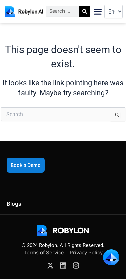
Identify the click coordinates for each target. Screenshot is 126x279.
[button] (98, 11)
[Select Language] (113, 11)
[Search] (84, 11)
